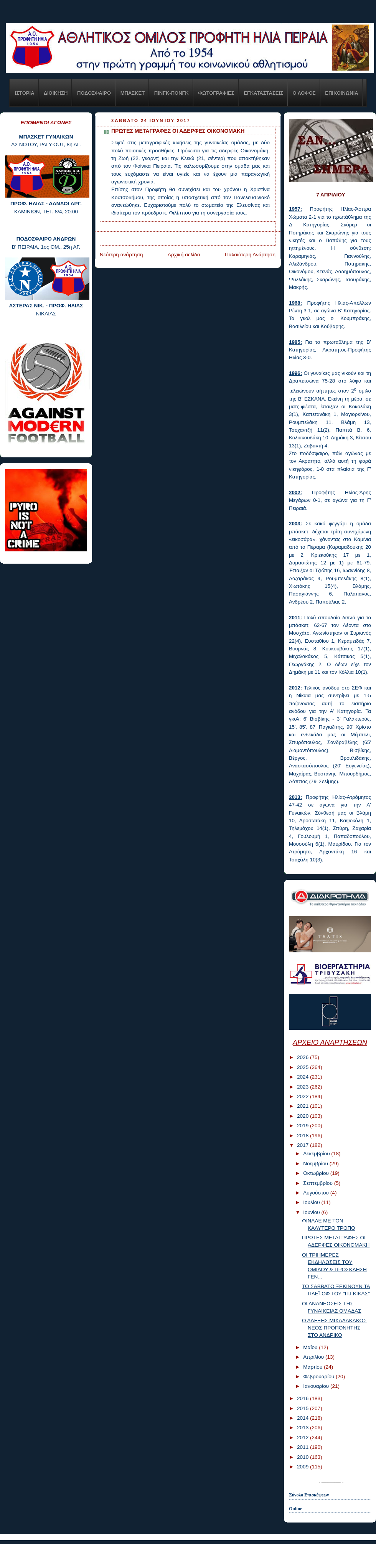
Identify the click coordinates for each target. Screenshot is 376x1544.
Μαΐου (311, 1347)
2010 (303, 1457)
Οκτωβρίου (316, 1173)
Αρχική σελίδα (184, 254)
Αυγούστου (316, 1193)
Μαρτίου (313, 1367)
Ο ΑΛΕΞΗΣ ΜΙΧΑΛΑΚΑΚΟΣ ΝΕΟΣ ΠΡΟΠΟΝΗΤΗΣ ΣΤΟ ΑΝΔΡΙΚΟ (334, 1328)
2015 (303, 1408)
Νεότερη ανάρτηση (121, 254)
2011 (303, 1447)
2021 (303, 1106)
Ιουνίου (312, 1212)
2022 (303, 1096)
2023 (303, 1087)
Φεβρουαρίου (319, 1376)
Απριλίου (314, 1357)
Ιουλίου (312, 1202)
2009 (303, 1467)
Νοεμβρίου (316, 1163)
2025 (303, 1067)
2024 (303, 1077)
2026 (303, 1057)
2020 (303, 1116)
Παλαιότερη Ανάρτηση (250, 254)
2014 (303, 1418)
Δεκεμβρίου (317, 1153)
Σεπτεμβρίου (318, 1183)
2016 (303, 1398)
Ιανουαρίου (316, 1386)
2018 (303, 1135)
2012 (303, 1437)
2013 (303, 1427)
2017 (303, 1145)
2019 (303, 1125)
